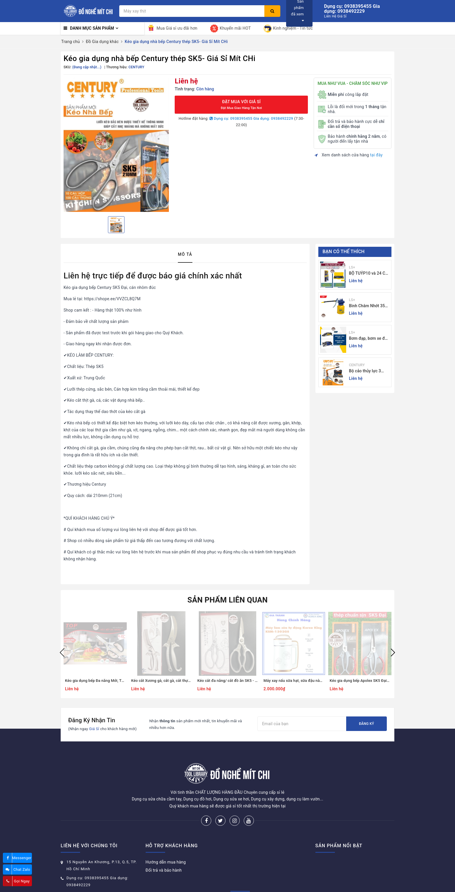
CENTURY (357, 365)
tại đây (376, 155)
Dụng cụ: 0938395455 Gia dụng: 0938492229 (251, 118)
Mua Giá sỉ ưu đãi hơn (172, 28)
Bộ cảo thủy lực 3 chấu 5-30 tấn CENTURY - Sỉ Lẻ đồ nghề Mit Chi (367, 371)
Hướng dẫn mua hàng (166, 840)
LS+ (352, 267)
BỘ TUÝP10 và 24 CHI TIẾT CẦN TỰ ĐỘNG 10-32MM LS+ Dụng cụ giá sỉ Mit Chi (369, 273)
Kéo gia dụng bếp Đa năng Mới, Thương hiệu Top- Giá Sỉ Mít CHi (119, 680)
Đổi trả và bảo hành (164, 848)
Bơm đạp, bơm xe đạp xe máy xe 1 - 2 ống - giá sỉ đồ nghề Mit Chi (369, 339)
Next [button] (393, 652)
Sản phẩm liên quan (227, 600)
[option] (116, 145)
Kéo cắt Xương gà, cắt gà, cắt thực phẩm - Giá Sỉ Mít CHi (179, 680)
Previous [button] (62, 652)
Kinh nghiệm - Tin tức (288, 28)
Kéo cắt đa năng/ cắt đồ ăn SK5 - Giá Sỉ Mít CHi (238, 680)
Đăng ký (366, 724)
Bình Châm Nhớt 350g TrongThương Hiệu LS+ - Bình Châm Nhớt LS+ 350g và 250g (369, 306)
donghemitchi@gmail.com (91, 872)
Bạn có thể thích (344, 251)
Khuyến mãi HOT (230, 28)
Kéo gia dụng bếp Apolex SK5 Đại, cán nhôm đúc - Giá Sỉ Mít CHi (385, 680)
